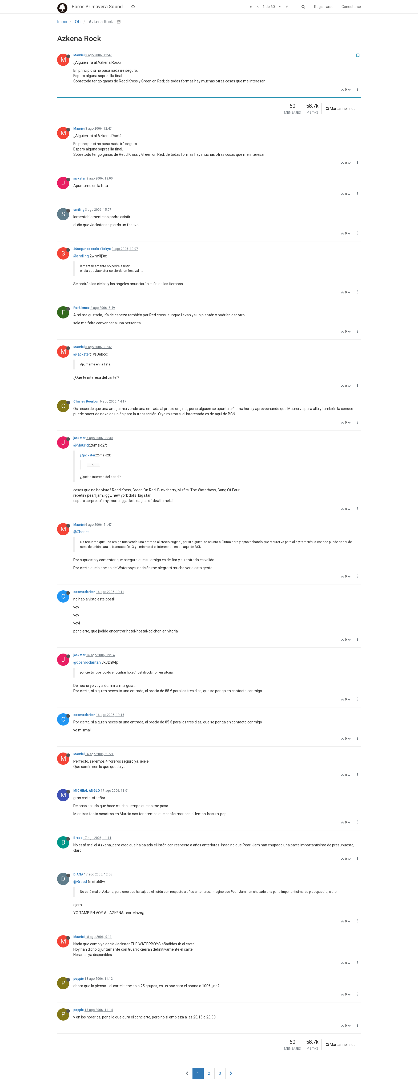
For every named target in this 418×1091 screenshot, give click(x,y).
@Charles (81, 532)
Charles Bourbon (86, 401)
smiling (78, 210)
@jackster (81, 354)
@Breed (80, 881)
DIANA (78, 874)
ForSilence (81, 308)
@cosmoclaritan (87, 662)
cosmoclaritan (84, 592)
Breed (77, 838)
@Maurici (81, 445)
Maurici (79, 55)
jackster (79, 178)
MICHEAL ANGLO (86, 791)
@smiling (81, 256)
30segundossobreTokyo (92, 249)
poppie (78, 979)
